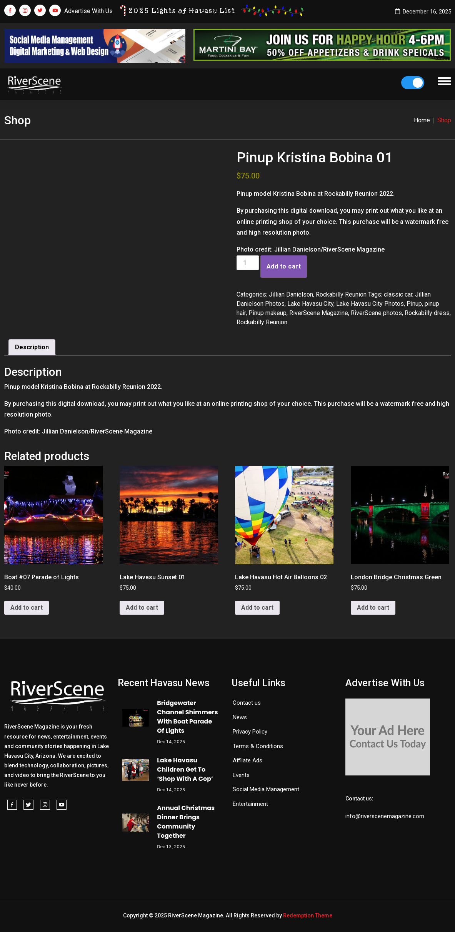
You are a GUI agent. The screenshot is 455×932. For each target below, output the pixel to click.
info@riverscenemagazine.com (384, 816)
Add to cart (284, 266)
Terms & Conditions (258, 746)
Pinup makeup (267, 313)
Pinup (414, 303)
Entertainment (250, 803)
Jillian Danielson (291, 294)
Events (241, 775)
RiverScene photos (376, 313)
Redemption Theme (307, 915)
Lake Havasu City (310, 303)
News (240, 717)
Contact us (247, 702)
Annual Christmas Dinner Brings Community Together (186, 822)
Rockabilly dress (427, 313)
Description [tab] (32, 347)
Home (422, 120)
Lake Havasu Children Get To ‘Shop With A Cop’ (185, 769)
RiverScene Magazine (318, 313)
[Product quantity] (248, 262)
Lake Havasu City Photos (370, 303)
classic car (398, 294)
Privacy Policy (250, 731)
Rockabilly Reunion (341, 294)
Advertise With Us (88, 11)
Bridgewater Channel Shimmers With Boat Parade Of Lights (187, 717)
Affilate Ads (247, 760)
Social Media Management (266, 789)
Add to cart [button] (26, 607)
